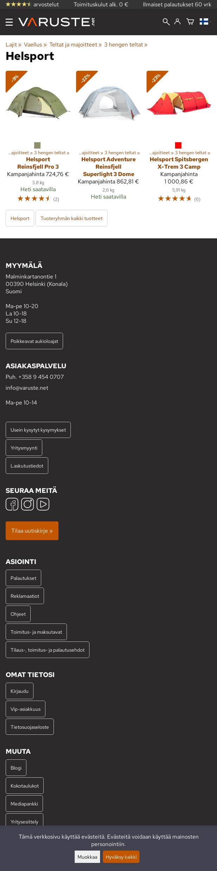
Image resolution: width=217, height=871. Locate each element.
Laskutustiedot (27, 465)
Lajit (13, 44)
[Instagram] (27, 505)
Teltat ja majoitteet (75, 44)
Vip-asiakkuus (26, 709)
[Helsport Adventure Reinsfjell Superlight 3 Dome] (108, 140)
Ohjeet (18, 613)
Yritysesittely (24, 821)
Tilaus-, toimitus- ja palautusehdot (48, 649)
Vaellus (35, 44)
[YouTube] (43, 505)
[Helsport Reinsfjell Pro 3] (38, 140)
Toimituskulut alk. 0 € (101, 4)
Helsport (20, 218)
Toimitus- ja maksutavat (36, 631)
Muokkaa (87, 856)
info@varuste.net (27, 387)
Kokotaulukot (25, 785)
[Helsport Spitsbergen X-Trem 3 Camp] (179, 140)
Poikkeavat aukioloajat (34, 341)
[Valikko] (9, 22)
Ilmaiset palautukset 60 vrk (177, 4)
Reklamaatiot (25, 596)
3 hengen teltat (126, 44)
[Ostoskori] (190, 22)
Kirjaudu (20, 691)
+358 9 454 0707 (41, 377)
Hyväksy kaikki (121, 856)
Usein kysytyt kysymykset (38, 429)
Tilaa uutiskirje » (32, 530)
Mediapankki (24, 803)
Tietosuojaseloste (30, 726)
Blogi (16, 767)
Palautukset (23, 578)
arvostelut (32, 4)
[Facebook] (12, 505)
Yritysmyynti (24, 447)
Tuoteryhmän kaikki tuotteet (72, 218)
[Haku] (166, 22)
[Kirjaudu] (177, 22)
